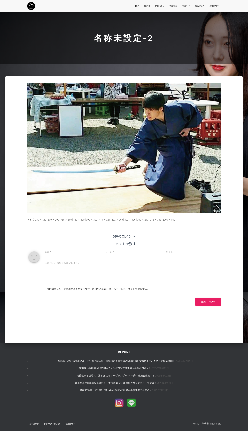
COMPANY (199, 5)
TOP (137, 5)
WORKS (173, 5)
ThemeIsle (215, 423)
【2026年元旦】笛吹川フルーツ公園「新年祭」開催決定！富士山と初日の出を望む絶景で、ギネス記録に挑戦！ (115, 360)
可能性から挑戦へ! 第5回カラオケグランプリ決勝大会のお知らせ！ (115, 368)
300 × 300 (91, 219)
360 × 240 (142, 219)
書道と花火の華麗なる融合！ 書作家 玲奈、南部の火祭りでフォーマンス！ (116, 383)
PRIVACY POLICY (52, 423)
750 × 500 (66, 219)
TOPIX (147, 5)
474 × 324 (104, 219)
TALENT (159, 5)
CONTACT (214, 5)
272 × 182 (155, 219)
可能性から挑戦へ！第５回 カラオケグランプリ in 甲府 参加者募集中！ (116, 375)
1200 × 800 (169, 219)
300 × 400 (130, 219)
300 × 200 (53, 219)
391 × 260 (117, 219)
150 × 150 (40, 219)
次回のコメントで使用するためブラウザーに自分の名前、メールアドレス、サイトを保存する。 (98, 289)
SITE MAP (33, 423)
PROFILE (186, 5)
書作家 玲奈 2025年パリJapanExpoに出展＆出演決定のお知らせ (116, 390)
